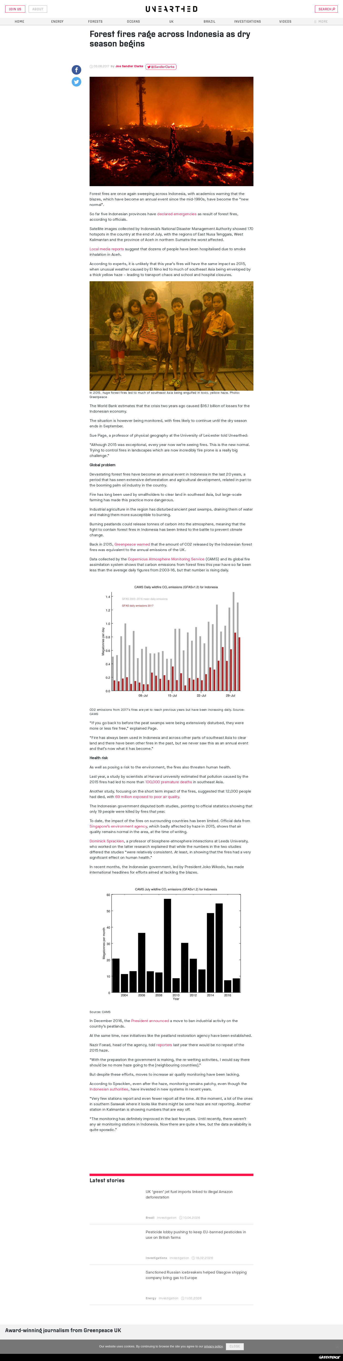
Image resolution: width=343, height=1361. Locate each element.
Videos (285, 21)
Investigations (247, 21)
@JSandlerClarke (162, 67)
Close (235, 1346)
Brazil (210, 21)
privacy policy (213, 1346)
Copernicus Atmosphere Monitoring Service (166, 559)
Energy (57, 21)
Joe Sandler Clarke (129, 66)
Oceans (133, 21)
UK (171, 21)
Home (19, 21)
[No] (337, 1346)
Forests (95, 21)
